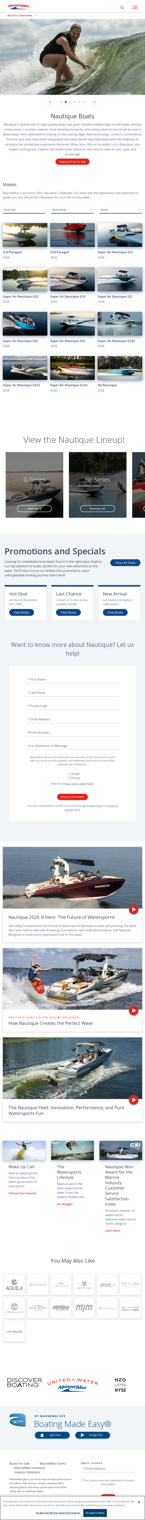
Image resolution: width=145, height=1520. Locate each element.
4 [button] (75, 102)
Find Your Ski (97, 508)
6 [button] (84, 102)
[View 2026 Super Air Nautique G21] (120, 241)
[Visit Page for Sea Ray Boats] (14, 1331)
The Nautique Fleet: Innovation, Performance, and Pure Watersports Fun (66, 1110)
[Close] (139, 1502)
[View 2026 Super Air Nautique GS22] (25, 374)
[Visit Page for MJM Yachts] (84, 1308)
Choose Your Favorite (22, 1193)
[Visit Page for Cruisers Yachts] (14, 1308)
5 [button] (79, 102)
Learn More (112, 1230)
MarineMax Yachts (53, 1463)
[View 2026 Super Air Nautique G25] (72, 285)
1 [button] (61, 102)
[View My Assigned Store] (18, 15)
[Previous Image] (50, 101)
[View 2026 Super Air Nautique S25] (72, 330)
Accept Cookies (95, 1512)
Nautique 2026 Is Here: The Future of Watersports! (61, 917)
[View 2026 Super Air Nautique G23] (25, 285)
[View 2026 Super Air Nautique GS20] (120, 330)
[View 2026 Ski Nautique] (120, 374)
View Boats (21, 612)
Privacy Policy (94, 805)
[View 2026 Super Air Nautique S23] (25, 330)
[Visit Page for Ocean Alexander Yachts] (107, 1308)
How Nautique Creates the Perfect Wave (50, 1023)
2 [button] (66, 102)
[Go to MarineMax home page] (22, 7)
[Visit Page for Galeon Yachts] (37, 1308)
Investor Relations (27, 1472)
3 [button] (70, 102)
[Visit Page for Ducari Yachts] (130, 1284)
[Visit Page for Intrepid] (60, 1308)
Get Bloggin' (65, 1204)
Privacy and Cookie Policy (78, 783)
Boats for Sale (19, 1463)
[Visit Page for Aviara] (37, 1284)
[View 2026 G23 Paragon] (25, 241)
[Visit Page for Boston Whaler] (107, 1284)
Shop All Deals (125, 563)
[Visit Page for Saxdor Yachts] (130, 1308)
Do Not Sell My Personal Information (58, 1512)
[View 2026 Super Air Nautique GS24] (72, 374)
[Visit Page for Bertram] (84, 1284)
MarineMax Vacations (29, 1468)
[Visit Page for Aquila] (14, 1284)
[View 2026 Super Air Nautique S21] (120, 285)
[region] (72, 1508)
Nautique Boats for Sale (72, 161)
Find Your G (34, 508)
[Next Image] (95, 101)
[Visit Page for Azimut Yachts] (60, 1284)
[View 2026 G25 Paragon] (72, 241)
